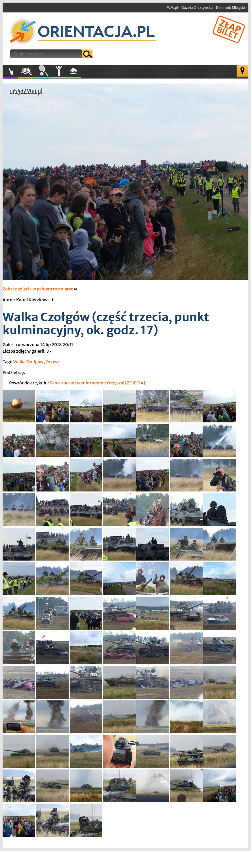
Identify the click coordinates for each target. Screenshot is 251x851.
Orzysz (52, 361)
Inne (58, 71)
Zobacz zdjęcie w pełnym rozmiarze (40, 289)
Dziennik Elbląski (230, 7)
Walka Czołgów (28, 361)
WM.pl (172, 7)
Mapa (242, 71)
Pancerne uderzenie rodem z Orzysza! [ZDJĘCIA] (97, 383)
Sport (42, 71)
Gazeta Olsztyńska (197, 7)
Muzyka (10, 71)
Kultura (26, 71)
